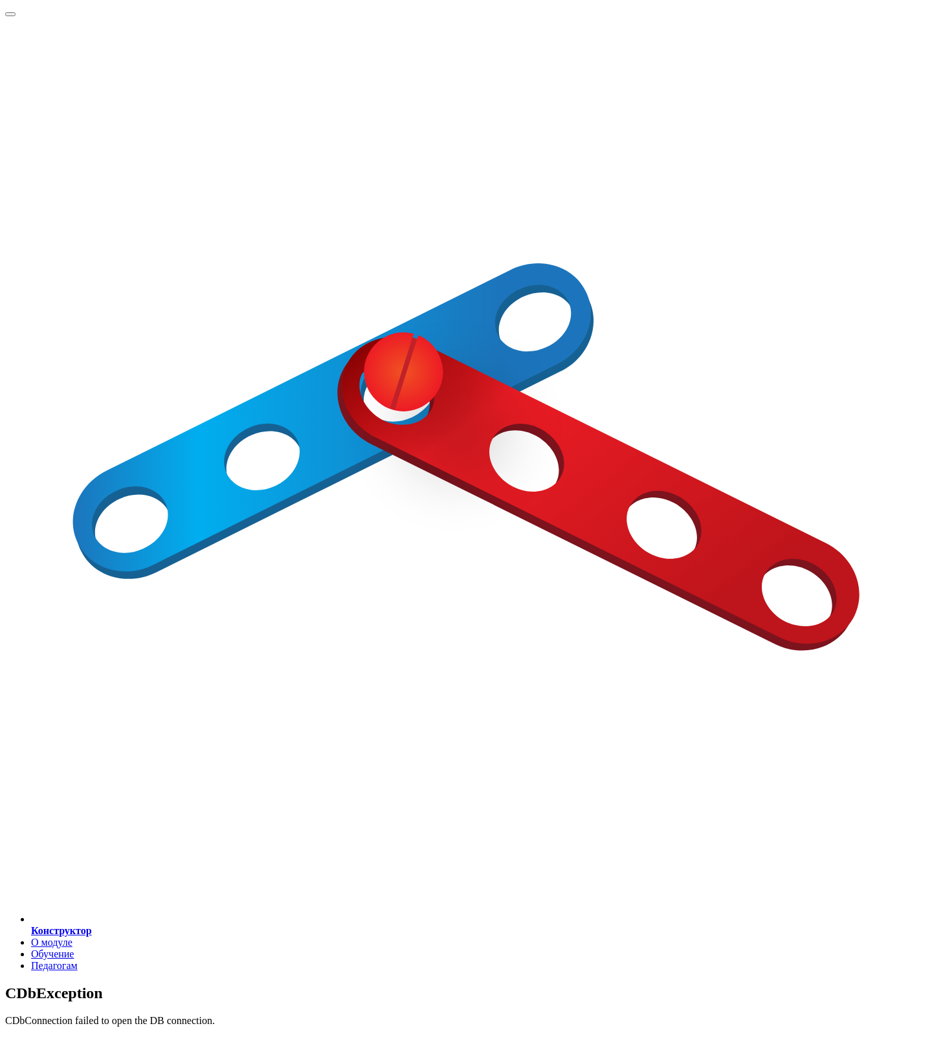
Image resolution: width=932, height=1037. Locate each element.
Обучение (52, 953)
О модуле (51, 942)
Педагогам (54, 965)
